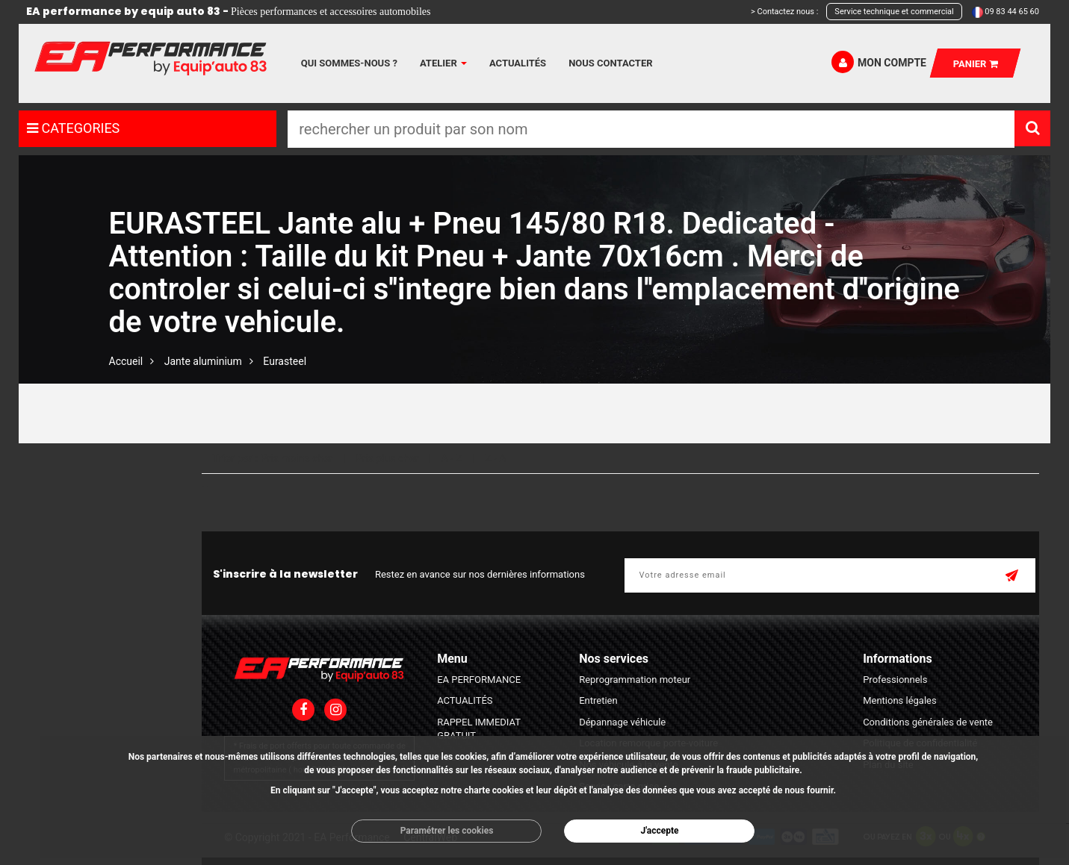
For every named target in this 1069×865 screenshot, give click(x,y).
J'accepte (659, 830)
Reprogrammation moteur (634, 679)
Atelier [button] (443, 63)
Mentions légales (900, 700)
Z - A (495, 458)
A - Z (451, 458)
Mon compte (878, 62)
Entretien (598, 700)
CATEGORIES (73, 128)
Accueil (126, 361)
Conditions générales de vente (928, 722)
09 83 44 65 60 (1012, 11)
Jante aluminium (203, 361)
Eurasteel (284, 361)
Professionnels (895, 679)
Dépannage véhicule (622, 722)
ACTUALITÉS (464, 700)
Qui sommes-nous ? (349, 63)
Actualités (517, 63)
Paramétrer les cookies (447, 830)
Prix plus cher (387, 458)
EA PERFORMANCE (479, 679)
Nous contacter (610, 63)
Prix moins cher (297, 458)
